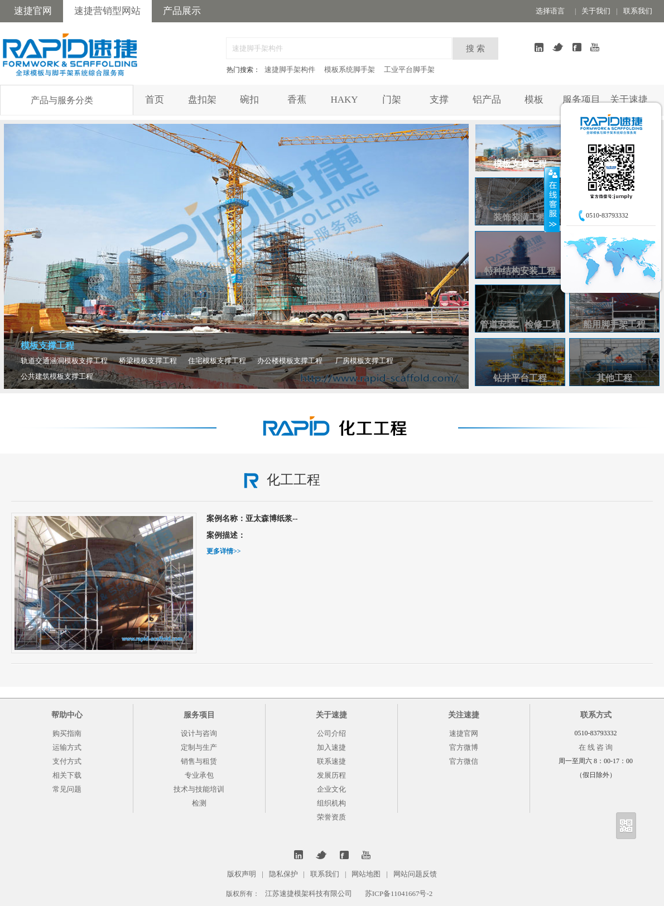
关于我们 (595, 11)
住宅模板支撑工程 (217, 360)
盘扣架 (202, 99)
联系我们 (637, 11)
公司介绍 (331, 733)
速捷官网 (33, 11)
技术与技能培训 (199, 789)
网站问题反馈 (415, 874)
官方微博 (463, 747)
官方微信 (463, 761)
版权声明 (241, 874)
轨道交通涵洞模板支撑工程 (64, 360)
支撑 (439, 99)
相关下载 (66, 775)
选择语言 (550, 11)
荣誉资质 (331, 817)
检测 (199, 803)
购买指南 (66, 733)
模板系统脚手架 (349, 69)
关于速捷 (629, 99)
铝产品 (487, 99)
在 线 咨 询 (596, 747)
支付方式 (66, 761)
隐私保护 (283, 874)
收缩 (552, 199)
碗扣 (249, 99)
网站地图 (366, 874)
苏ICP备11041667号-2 (399, 893)
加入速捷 (331, 747)
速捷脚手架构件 (289, 69)
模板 (534, 99)
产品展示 (182, 11)
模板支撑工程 (47, 345)
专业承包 (199, 775)
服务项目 (581, 99)
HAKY (344, 99)
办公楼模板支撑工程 (290, 360)
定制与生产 (199, 747)
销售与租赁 (199, 761)
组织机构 (331, 803)
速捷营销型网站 (107, 11)
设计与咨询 (199, 733)
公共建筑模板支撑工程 (57, 376)
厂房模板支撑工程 (364, 360)
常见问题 (66, 789)
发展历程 (331, 775)
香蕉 (296, 99)
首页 (154, 99)
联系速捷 (331, 761)
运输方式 (66, 747)
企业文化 (331, 789)
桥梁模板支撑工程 (148, 360)
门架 (391, 99)
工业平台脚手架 (409, 69)
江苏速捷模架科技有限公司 (308, 893)
